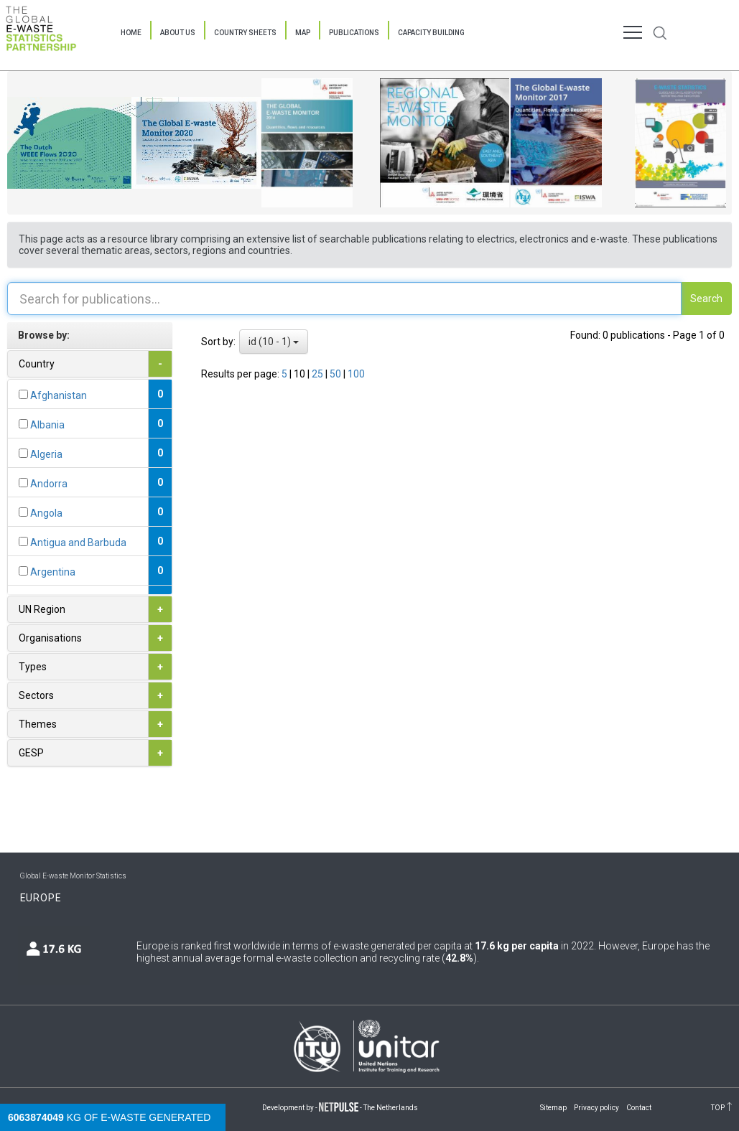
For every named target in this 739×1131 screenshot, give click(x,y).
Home (131, 33)
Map (302, 33)
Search (706, 298)
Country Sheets (245, 33)
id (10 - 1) (273, 341)
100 (356, 374)
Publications (354, 33)
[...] (23, 394)
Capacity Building (431, 33)
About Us (177, 33)
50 (336, 374)
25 (318, 374)
